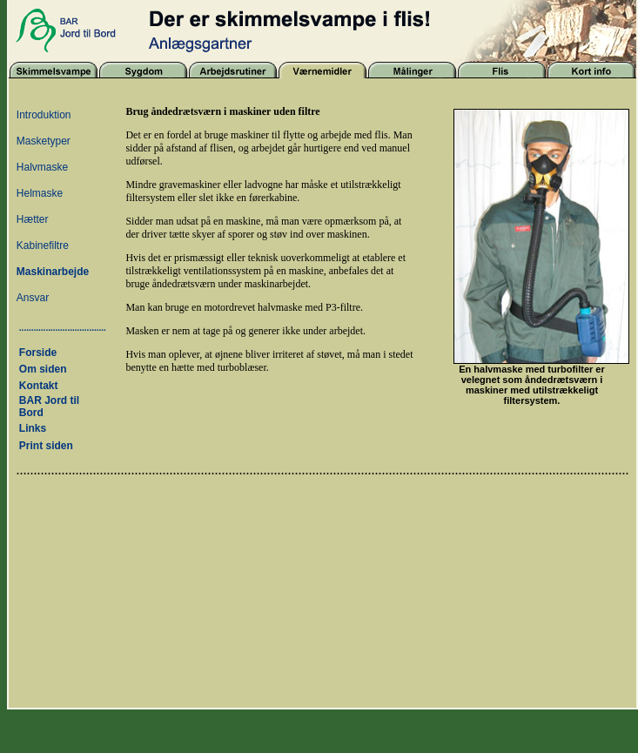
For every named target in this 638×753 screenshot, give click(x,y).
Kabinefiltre (43, 245)
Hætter (33, 219)
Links (32, 428)
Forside (38, 352)
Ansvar (33, 298)
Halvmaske (42, 167)
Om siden (43, 369)
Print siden (46, 446)
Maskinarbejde (53, 272)
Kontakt (38, 386)
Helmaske (40, 193)
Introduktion (44, 115)
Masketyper (44, 141)
